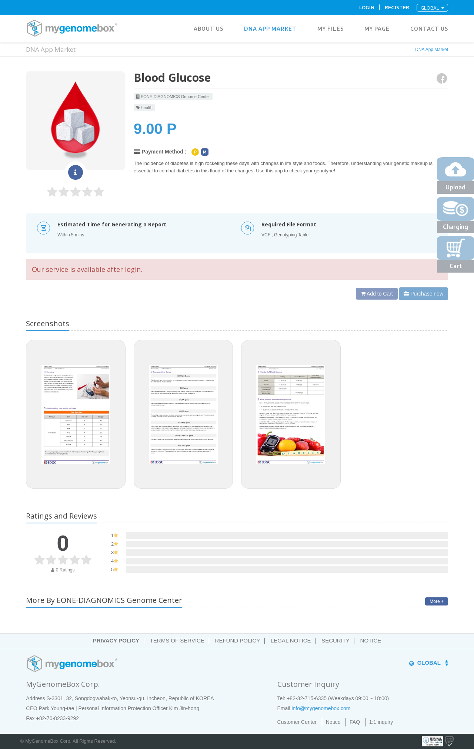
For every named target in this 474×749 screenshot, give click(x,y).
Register (397, 7)
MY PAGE (377, 29)
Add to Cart (377, 294)
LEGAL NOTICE (291, 640)
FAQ (355, 722)
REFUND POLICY (237, 640)
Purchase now (423, 294)
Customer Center (297, 722)
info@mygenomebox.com (320, 708)
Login (366, 7)
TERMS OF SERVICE (177, 640)
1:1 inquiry (381, 722)
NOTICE (370, 640)
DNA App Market (270, 29)
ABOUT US (208, 29)
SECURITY (335, 640)
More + (437, 601)
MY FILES (330, 29)
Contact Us (429, 29)
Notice (333, 722)
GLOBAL (432, 8)
